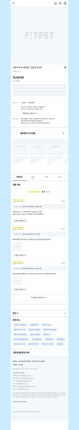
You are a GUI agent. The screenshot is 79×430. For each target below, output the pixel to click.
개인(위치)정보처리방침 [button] (24, 361)
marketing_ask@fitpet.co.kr (26, 386)
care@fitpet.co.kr (27, 378)
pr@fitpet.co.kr (24, 389)
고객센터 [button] (15, 365)
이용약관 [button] (15, 361)
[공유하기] (65, 67)
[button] (14, 3)
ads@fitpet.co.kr (21, 383)
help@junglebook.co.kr (23, 381)
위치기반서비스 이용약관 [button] (38, 361)
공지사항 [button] (20, 365)
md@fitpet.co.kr (25, 375)
